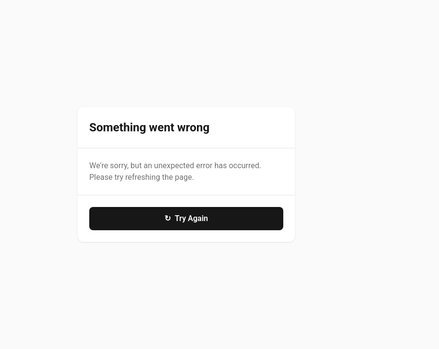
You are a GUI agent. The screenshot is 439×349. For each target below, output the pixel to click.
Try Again (186, 218)
